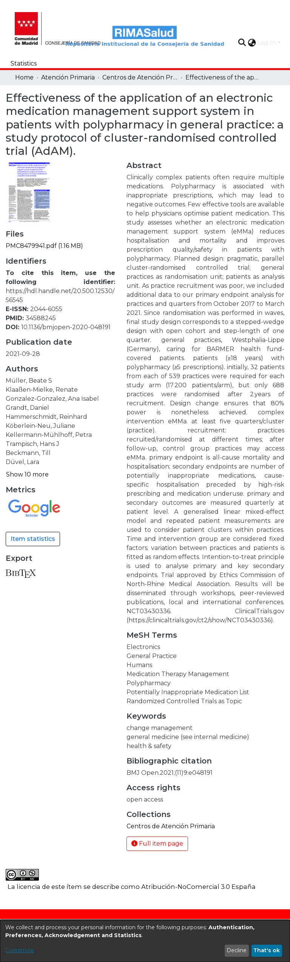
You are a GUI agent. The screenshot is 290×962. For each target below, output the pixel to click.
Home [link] (24, 77)
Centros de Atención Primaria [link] (140, 77)
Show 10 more (27, 474)
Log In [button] (267, 42)
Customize (19, 950)
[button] (242, 42)
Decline (237, 950)
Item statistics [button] (33, 538)
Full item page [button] (157, 843)
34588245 (41, 318)
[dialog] (145, 941)
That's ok (266, 950)
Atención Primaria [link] (68, 77)
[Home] (43, 27)
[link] (44, 245)
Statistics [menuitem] (24, 63)
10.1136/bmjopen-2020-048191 (66, 327)
